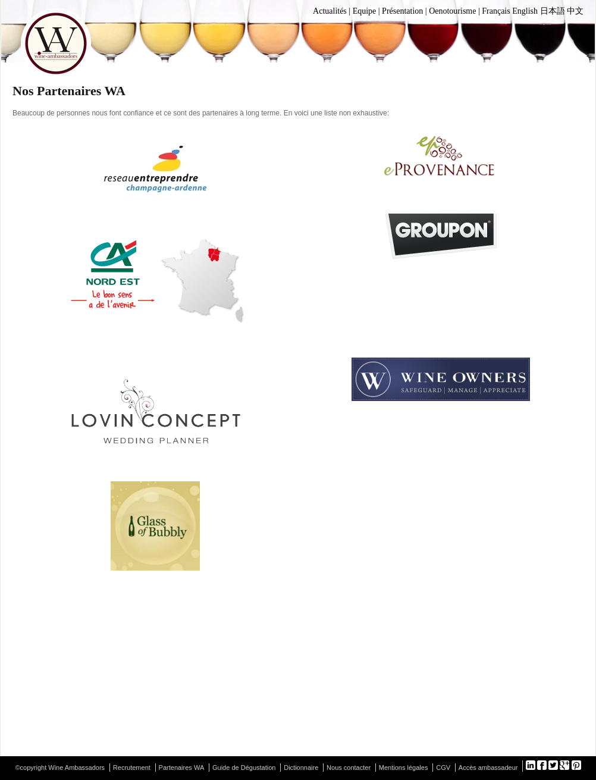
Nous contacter (349, 767)
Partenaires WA (182, 767)
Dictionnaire (301, 767)
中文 (575, 11)
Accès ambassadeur (488, 767)
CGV (443, 767)
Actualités (330, 11)
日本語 (552, 11)
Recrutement (131, 767)
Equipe (365, 11)
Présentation (402, 11)
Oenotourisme (452, 11)
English (525, 11)
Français (496, 11)
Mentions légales (403, 767)
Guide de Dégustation (243, 767)
